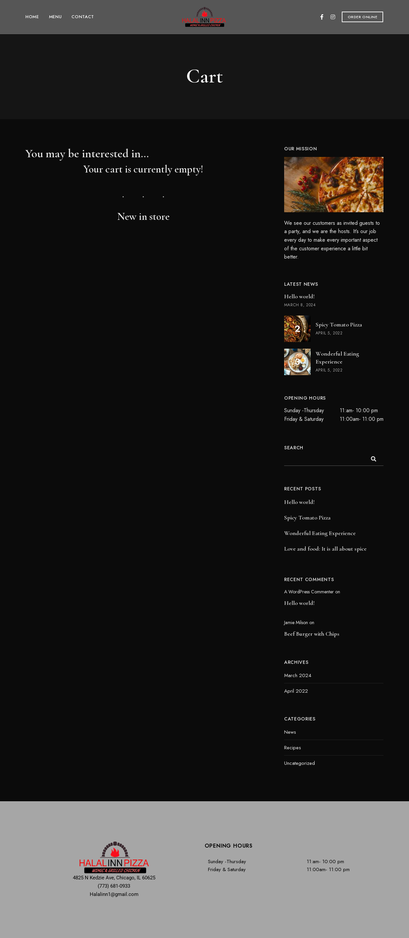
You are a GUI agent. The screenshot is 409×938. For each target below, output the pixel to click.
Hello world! (299, 502)
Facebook (322, 17)
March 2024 (297, 675)
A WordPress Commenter (309, 591)
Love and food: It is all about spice (325, 548)
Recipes (292, 747)
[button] (362, 17)
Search (293, 447)
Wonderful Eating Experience (320, 533)
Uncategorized (299, 763)
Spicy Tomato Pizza (307, 517)
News (290, 732)
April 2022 (296, 691)
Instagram (333, 17)
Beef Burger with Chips (311, 633)
